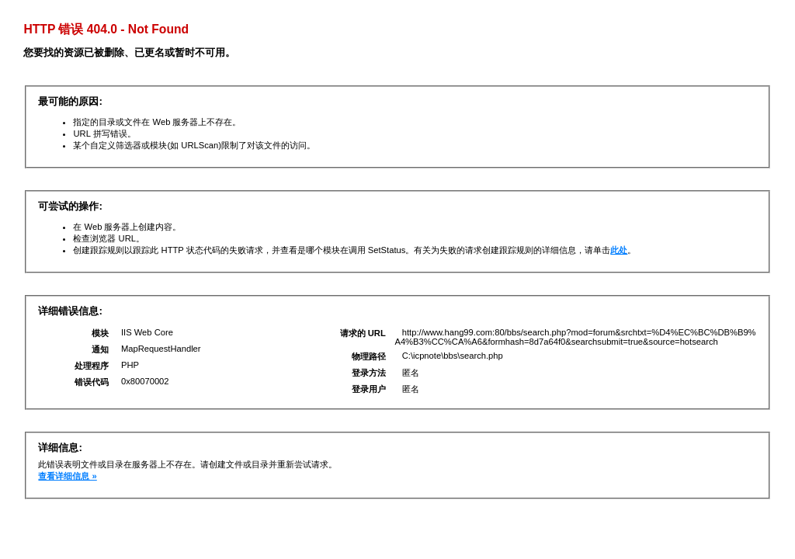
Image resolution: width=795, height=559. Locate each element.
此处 (618, 250)
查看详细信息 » (67, 476)
